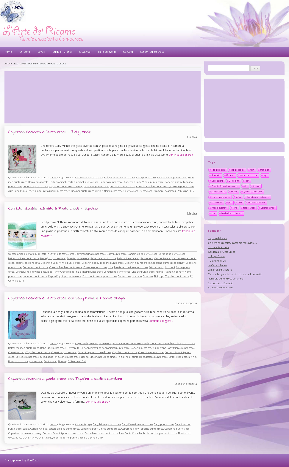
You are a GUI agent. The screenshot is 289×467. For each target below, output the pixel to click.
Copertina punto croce (35, 186)
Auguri (78, 343)
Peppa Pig (54, 276)
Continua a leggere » (181, 154)
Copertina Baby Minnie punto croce (144, 182)
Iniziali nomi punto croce (56, 191)
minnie (99, 191)
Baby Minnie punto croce (89, 177)
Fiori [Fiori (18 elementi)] (247, 181)
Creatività (84, 51)
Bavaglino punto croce (52, 258)
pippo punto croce (71, 276)
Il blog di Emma (216, 256)
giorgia (85, 356)
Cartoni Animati (58, 182)
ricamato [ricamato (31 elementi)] (216, 175)
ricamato (170, 191)
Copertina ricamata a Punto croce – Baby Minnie (49, 132)
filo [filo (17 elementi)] (245, 186)
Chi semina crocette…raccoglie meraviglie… (232, 242)
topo (161, 276)
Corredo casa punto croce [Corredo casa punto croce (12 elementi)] (258, 197)
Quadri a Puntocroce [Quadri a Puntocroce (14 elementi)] (252, 191)
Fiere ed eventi (107, 51)
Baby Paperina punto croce (119, 177)
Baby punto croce (146, 177)
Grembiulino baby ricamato (30, 271)
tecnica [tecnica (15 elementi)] (256, 186)
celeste (19, 262)
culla (10, 191)
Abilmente (80, 424)
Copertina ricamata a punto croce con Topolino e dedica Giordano (65, 379)
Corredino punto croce (122, 186)
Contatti (128, 51)
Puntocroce (146, 191)
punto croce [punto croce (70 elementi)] (237, 170)
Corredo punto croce (182, 186)
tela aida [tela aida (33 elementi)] (264, 170)
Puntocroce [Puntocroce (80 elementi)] (218, 169)
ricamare (159, 191)
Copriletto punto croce (96, 186)
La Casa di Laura (217, 265)
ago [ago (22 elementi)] (265, 175)
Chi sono (24, 51)
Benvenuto (146, 258)
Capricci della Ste (217, 238)
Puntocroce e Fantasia (220, 283)
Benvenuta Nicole (38, 182)
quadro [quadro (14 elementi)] (234, 191)
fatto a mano (156, 267)
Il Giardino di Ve (217, 260)
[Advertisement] (102, 97)
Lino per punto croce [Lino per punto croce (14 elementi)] (221, 197)
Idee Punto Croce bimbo (28, 191)
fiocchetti (170, 267)
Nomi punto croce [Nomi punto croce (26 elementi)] (248, 175)
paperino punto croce (35, 276)
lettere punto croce (157, 356)
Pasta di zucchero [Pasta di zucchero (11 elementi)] (219, 208)
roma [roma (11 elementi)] (235, 208)
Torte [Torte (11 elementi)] (240, 202)
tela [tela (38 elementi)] (252, 170)
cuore (80, 433)
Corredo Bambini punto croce (152, 186)
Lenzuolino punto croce (117, 271)
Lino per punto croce (82, 191)
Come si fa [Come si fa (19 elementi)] (234, 181)
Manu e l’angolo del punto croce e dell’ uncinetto (235, 274)
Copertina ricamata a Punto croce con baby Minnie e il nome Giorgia (66, 298)
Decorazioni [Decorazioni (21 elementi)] (217, 181)
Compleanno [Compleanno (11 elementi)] (217, 202)
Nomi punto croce (114, 191)
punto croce (131, 191)
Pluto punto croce (92, 276)
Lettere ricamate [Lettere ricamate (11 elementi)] (268, 208)
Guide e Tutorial (62, 51)
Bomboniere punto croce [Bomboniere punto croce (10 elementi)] (231, 213)
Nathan (169, 271)
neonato (179, 271)
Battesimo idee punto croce (23, 258)
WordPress (32, 460)
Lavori (41, 51)
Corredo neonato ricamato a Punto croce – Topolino (53, 209)
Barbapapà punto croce (172, 253)
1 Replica (192, 137)
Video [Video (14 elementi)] (238, 197)
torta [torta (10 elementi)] (213, 213)
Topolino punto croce (177, 276)
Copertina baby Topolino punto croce (103, 262)
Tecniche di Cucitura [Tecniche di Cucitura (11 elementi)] (256, 202)
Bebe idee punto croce (103, 258)
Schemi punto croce (152, 51)
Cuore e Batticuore (218, 247)
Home (8, 51)
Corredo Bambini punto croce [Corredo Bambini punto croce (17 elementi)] (225, 186)
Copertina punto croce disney (65, 186)
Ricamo (62, 361)
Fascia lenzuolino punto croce (131, 267)
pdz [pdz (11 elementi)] (229, 202)
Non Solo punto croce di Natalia (225, 278)
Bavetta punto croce (78, 258)
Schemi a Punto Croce (220, 287)
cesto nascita (32, 262)
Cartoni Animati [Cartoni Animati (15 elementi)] (218, 191)
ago (90, 424)
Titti (156, 276)
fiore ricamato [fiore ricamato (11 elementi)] (249, 208)
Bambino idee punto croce (172, 177)
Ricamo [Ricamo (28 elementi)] (230, 175)
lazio (150, 433)
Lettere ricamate (178, 356)
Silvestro (148, 276)
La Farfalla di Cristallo (220, 269)
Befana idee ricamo (128, 258)
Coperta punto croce (111, 182)
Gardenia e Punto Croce (221, 251)
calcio (26, 428)
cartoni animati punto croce (83, 182)
